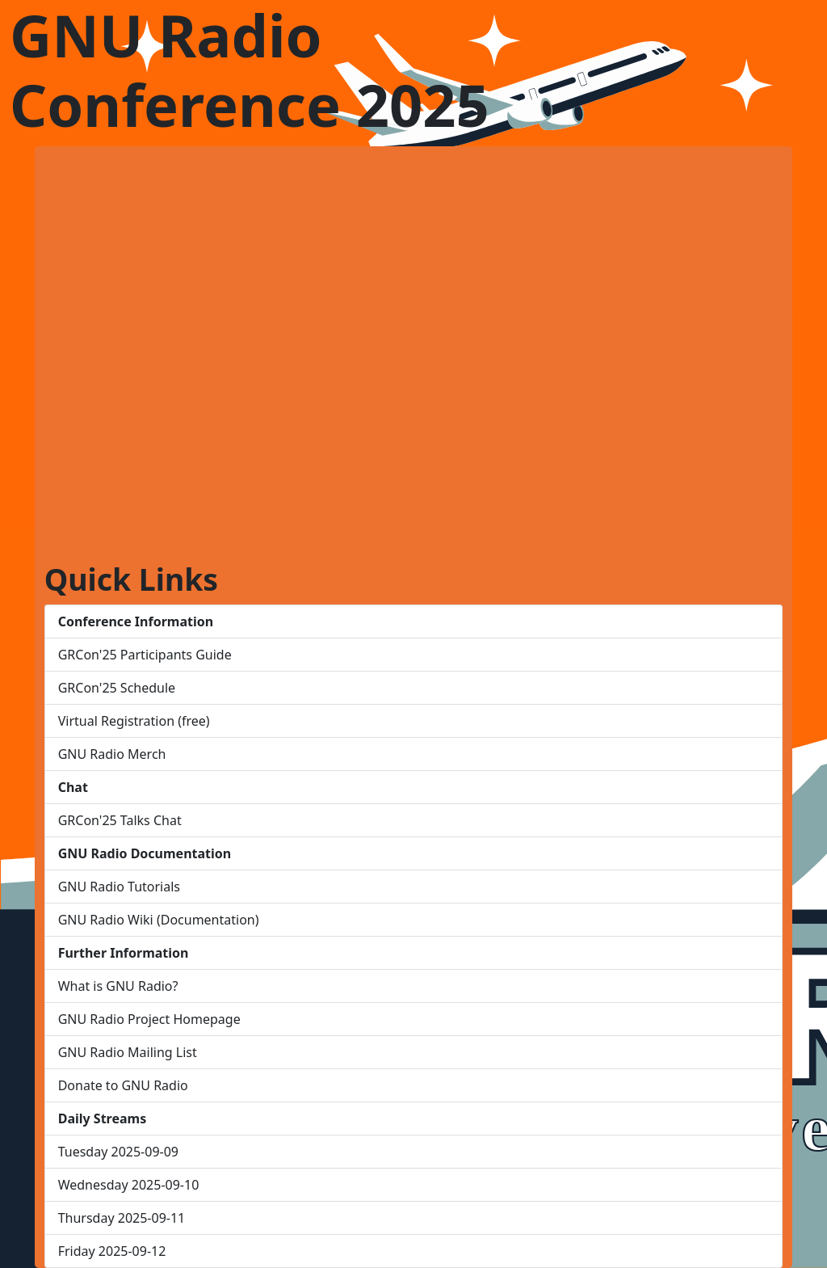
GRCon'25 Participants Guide (145, 654)
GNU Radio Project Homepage (149, 1019)
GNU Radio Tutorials (119, 886)
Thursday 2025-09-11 (122, 1218)
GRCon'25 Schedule (116, 688)
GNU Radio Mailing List (127, 1052)
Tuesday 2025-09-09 (118, 1152)
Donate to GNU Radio (123, 1085)
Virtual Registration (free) (134, 721)
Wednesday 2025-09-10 (128, 1185)
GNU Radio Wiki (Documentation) (158, 920)
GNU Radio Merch (112, 754)
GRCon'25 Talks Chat (120, 820)
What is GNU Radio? (118, 986)
